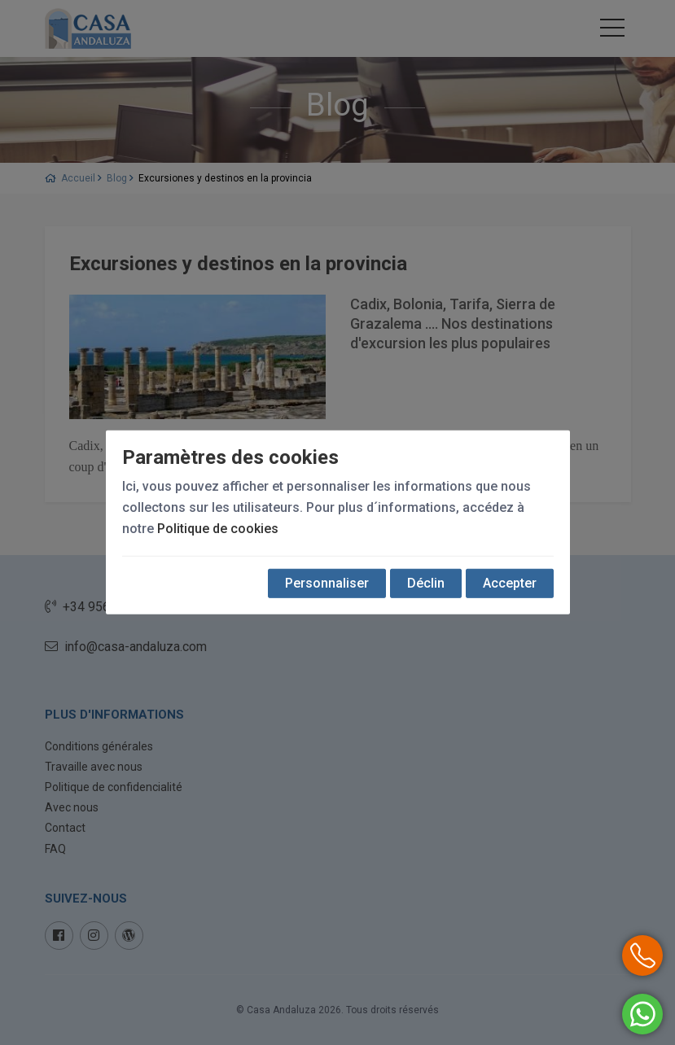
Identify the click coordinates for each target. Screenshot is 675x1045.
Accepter (510, 583)
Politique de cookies (217, 528)
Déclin (426, 583)
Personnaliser (327, 583)
